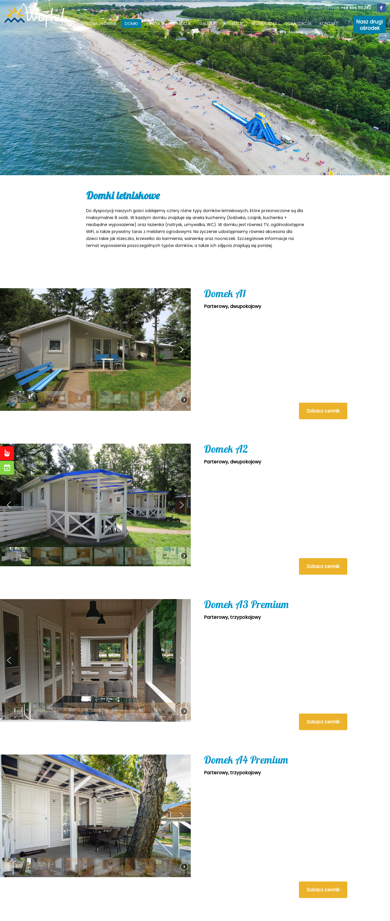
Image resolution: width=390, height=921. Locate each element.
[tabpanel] (195, 87)
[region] (95, 349)
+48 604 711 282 (356, 8)
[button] (9, 349)
